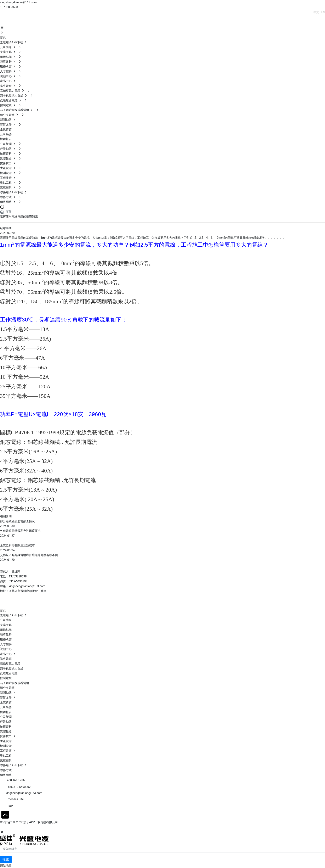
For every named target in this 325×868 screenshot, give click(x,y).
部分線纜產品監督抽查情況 (17, 521)
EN (323, 12)
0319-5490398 (18, 581)
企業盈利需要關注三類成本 (17, 545)
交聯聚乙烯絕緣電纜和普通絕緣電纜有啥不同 (29, 555)
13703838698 (9, 7)
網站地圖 (6, 865)
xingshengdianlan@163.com (18, 2)
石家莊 (31, 827)
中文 (316, 12)
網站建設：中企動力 (13, 827)
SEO (40, 827)
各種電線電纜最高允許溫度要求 (20, 530)
